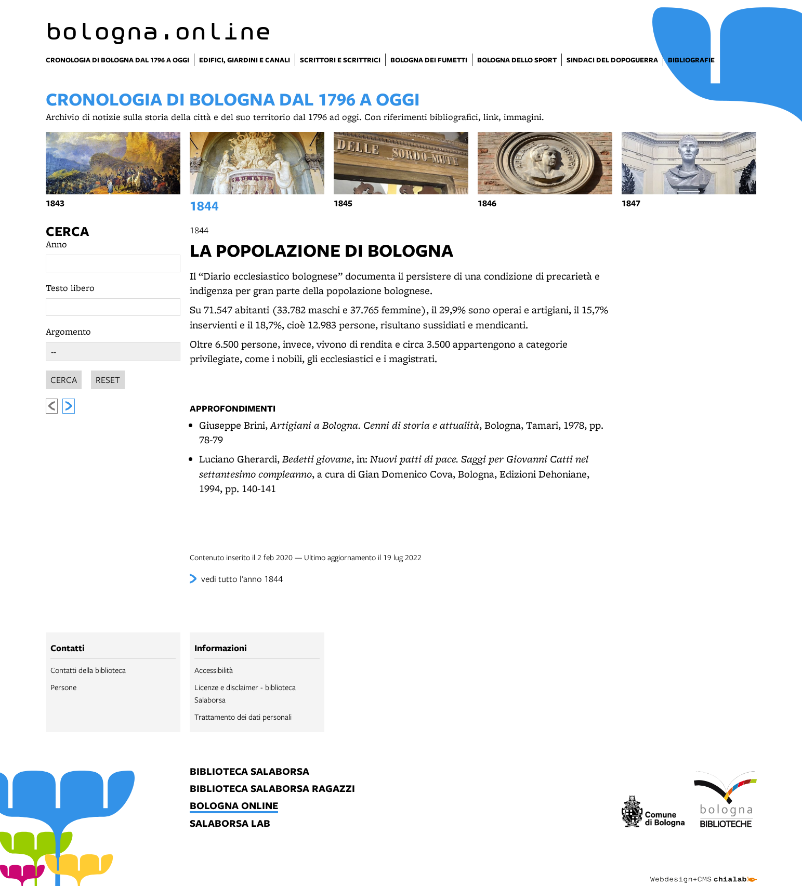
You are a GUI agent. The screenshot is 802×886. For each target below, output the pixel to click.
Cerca (67, 231)
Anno (56, 244)
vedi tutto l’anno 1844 (242, 579)
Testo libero (70, 288)
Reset (108, 378)
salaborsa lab (230, 824)
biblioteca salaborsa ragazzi (272, 789)
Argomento (68, 331)
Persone (63, 687)
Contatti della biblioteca (88, 670)
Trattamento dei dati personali (243, 716)
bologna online (234, 806)
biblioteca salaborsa (249, 772)
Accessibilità (213, 670)
